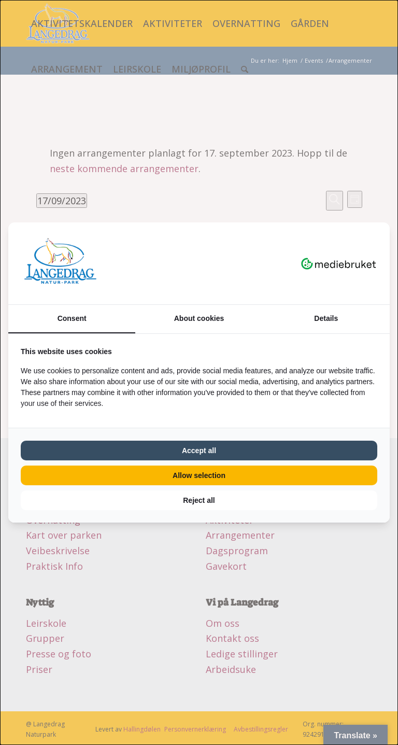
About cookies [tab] (199, 318)
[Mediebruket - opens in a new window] (338, 263)
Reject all (199, 500)
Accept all (199, 450)
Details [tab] (326, 318)
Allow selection (199, 475)
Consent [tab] (72, 318)
